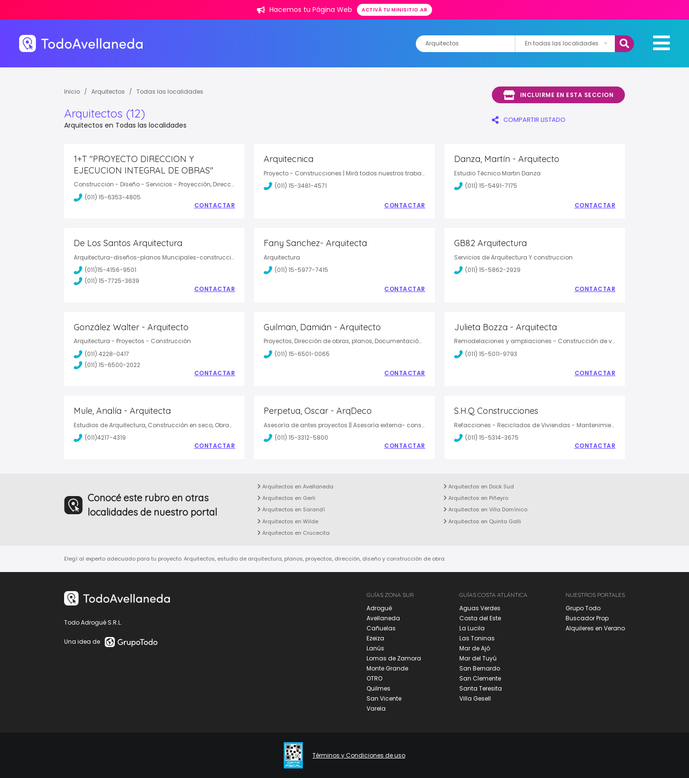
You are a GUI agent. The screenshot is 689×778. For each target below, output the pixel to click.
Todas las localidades (169, 91)
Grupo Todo (583, 608)
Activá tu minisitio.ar (394, 9)
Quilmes (378, 688)
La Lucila (472, 628)
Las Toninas (477, 638)
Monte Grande (387, 668)
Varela (376, 708)
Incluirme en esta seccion (558, 95)
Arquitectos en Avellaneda (295, 486)
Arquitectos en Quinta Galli (482, 521)
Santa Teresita (480, 688)
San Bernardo (479, 668)
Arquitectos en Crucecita (293, 533)
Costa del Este (480, 618)
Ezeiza (375, 638)
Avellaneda (383, 618)
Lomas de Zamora (394, 658)
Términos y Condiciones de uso (358, 755)
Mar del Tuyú (478, 658)
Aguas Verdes (479, 608)
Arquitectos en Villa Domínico (485, 509)
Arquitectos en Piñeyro (476, 498)
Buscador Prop (587, 618)
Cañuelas (381, 628)
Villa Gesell (475, 698)
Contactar (214, 205)
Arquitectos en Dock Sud (479, 486)
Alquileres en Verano (595, 628)
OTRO (374, 678)
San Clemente (480, 678)
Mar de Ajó (474, 648)
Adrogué (379, 608)
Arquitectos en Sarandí (291, 509)
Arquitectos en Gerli (286, 498)
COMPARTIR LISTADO (529, 119)
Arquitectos (108, 91)
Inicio (72, 91)
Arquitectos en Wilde (287, 521)
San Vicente (384, 698)
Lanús (375, 648)
